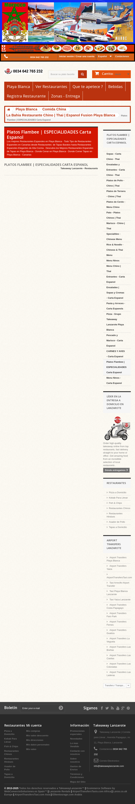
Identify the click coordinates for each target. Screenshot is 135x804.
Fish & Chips (115, 503)
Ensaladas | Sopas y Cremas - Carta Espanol (115, 292)
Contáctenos (122, 56)
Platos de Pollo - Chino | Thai (115, 183)
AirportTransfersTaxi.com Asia (33, 794)
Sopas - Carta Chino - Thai (114, 156)
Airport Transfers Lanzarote (114, 544)
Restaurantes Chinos (119, 508)
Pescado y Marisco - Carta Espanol (115, 340)
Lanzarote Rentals (59, 791)
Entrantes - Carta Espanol (116, 279)
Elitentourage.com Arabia (67, 794)
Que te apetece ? (88, 86)
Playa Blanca (18, 86)
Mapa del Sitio (77, 782)
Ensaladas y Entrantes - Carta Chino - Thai (116, 169)
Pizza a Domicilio (117, 492)
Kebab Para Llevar (118, 497)
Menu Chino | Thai (114, 269)
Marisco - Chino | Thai (116, 226)
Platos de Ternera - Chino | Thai (116, 194)
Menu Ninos (113, 260)
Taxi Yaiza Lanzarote (120, 599)
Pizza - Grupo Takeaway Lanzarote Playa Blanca (115, 322)
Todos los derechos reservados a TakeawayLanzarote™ (51, 788)
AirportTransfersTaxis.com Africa (92, 791)
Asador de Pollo (117, 522)
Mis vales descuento (37, 735)
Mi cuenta (34, 725)
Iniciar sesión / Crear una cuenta (76, 56)
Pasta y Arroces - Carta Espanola (116, 306)
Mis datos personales (37, 744)
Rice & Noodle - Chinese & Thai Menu (115, 249)
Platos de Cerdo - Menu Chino (116, 204)
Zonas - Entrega (65, 96)
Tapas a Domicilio (118, 527)
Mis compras (33, 731)
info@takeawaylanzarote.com (109, 766)
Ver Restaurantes (51, 86)
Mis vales (31, 749)
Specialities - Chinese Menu (114, 236)
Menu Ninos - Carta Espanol (114, 380)
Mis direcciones (34, 740)
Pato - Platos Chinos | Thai (114, 215)
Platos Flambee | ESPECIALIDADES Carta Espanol (117, 367)
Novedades (76, 738)
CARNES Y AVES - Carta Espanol (116, 354)
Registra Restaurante (26, 96)
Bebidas (115, 86)
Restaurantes (116, 483)
